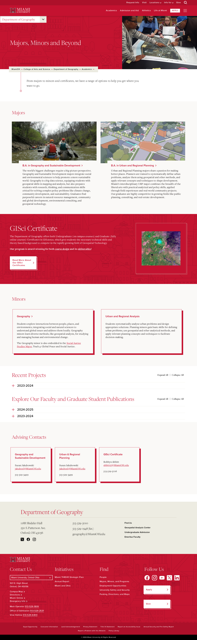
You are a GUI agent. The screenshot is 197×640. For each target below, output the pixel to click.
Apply (175, 10)
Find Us (128, 523)
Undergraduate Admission (137, 532)
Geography (23, 316)
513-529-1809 (32, 606)
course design (62, 249)
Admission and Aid (129, 10)
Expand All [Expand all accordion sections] (162, 374)
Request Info (132, 2)
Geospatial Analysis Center (138, 527)
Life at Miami (160, 10)
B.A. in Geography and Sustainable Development (51, 165)
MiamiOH (16, 69)
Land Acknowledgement (70, 627)
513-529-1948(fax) (83, 528)
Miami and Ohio (63, 585)
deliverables (84, 249)
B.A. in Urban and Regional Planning (132, 165)
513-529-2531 (37, 610)
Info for (167, 2)
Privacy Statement (90, 627)
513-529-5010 (80, 523)
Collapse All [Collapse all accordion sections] (178, 374)
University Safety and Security (115, 590)
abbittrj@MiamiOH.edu (116, 465)
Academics (111, 10)
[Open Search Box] (185, 2)
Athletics (146, 10)
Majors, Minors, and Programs (114, 581)
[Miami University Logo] (20, 10)
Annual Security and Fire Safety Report (159, 627)
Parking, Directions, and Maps (115, 594)
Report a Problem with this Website (91, 631)
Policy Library (114, 631)
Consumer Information (49, 627)
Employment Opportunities (113, 585)
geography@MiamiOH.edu (89, 534)
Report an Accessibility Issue (129, 627)
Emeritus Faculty (132, 537)
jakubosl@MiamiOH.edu (28, 468)
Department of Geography (18, 19)
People (103, 577)
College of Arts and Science (37, 69)
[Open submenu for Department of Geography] (43, 19)
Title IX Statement (107, 627)
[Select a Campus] (31, 577)
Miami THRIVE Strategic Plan (69, 577)
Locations (154, 2)
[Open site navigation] (185, 11)
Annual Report (62, 581)
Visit (144, 2)
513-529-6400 (30, 615)
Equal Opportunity (30, 627)
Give (178, 2)
